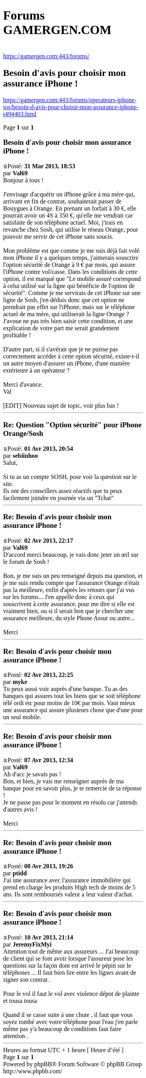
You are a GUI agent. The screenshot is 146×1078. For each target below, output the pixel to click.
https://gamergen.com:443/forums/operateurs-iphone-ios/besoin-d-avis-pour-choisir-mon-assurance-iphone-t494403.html (71, 107)
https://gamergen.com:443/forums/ (46, 56)
